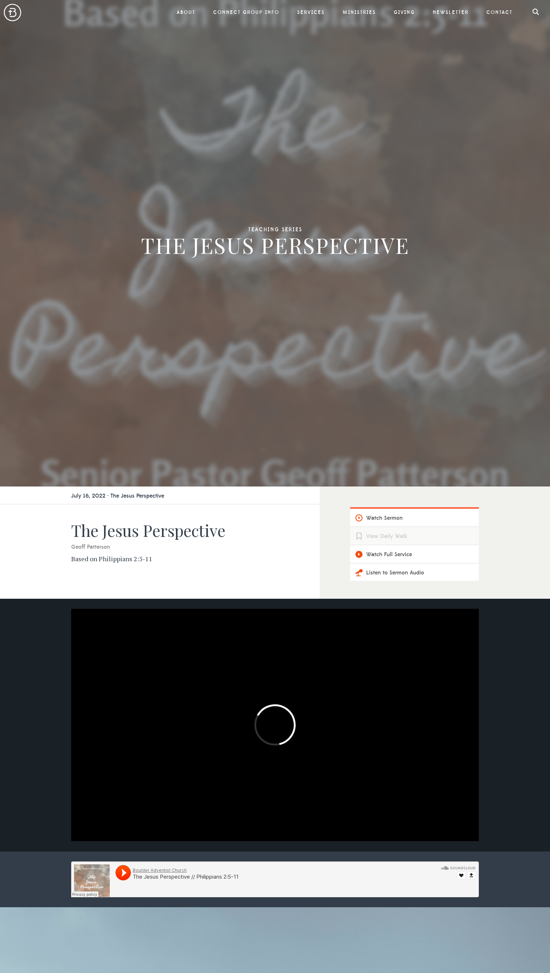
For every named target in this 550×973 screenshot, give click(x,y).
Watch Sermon (384, 518)
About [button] (186, 12)
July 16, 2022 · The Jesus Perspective (117, 495)
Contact (499, 12)
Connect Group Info (246, 12)
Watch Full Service (389, 554)
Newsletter (450, 12)
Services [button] (311, 12)
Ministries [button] (359, 12)
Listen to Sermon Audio (395, 572)
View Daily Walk (386, 536)
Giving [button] (404, 12)
